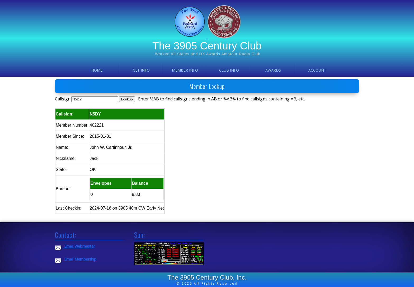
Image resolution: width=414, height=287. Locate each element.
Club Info (229, 70)
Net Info (141, 70)
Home (96, 70)
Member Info (185, 70)
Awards (273, 70)
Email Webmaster (79, 246)
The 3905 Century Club (207, 46)
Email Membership (80, 259)
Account (317, 70)
